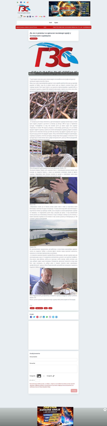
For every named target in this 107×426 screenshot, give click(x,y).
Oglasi (56, 22)
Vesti (50, 22)
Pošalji (74, 391)
